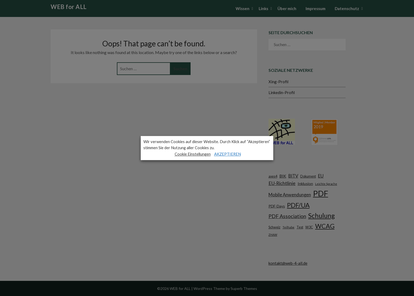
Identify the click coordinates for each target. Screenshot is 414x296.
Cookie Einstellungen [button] (193, 154)
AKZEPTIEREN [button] (227, 154)
